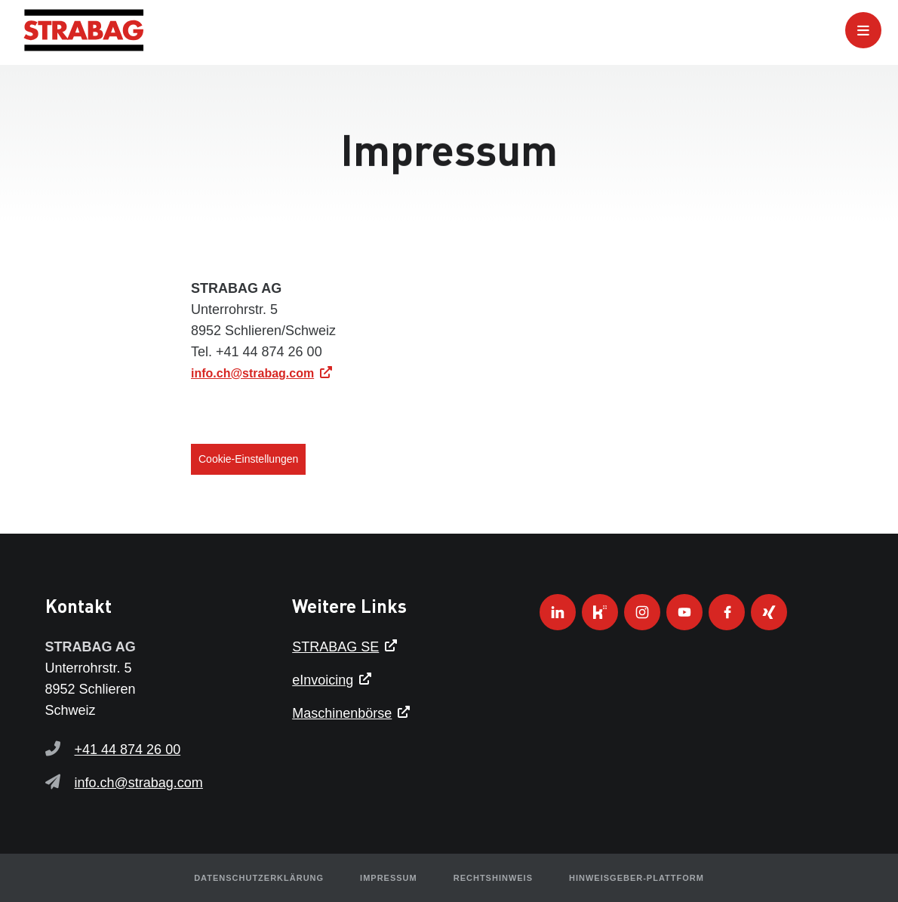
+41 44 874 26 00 (128, 749)
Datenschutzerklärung (259, 877)
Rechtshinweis (493, 877)
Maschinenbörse (342, 713)
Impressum (388, 877)
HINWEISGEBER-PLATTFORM (636, 877)
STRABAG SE (335, 646)
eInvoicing (322, 680)
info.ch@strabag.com (252, 373)
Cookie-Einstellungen (248, 459)
